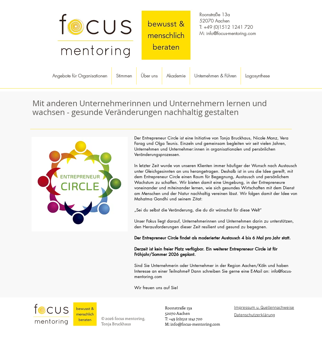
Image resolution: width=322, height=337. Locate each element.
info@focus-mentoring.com (231, 33)
